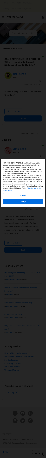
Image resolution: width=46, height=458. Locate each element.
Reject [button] (23, 242)
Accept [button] (23, 247)
